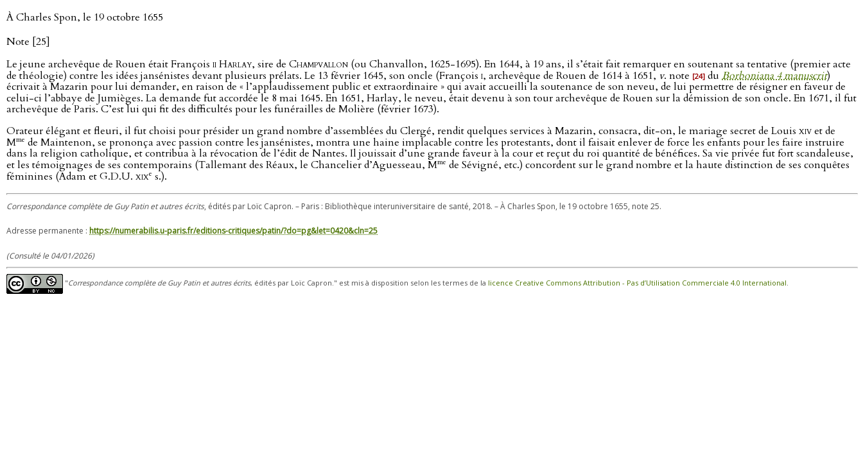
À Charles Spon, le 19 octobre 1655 (84, 17)
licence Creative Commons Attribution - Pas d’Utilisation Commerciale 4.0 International (637, 282)
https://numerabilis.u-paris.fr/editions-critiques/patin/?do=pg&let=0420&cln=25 (233, 230)
